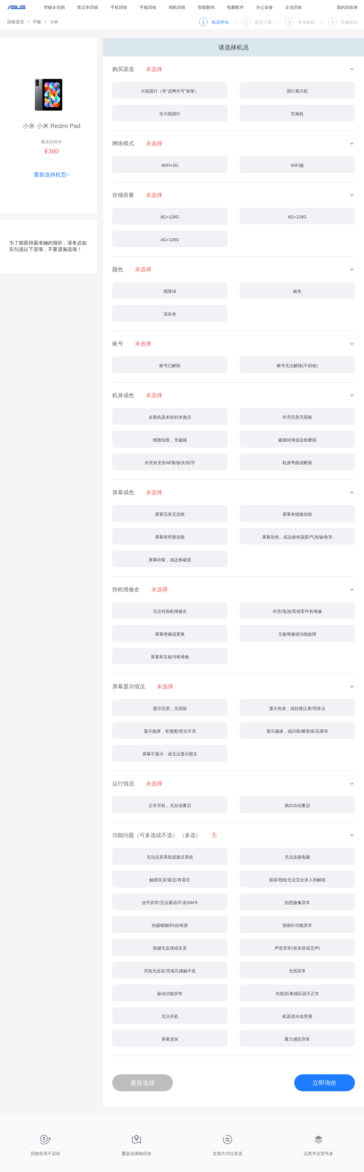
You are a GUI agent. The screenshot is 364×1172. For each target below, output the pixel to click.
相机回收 (177, 7)
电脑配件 (235, 7)
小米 (54, 21)
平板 (37, 21)
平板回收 (148, 7)
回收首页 (15, 21)
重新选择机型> (51, 175)
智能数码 (206, 7)
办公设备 (264, 7)
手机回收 (118, 7)
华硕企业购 (54, 7)
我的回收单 (347, 7)
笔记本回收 (87, 7)
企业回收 (293, 7)
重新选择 (142, 1082)
